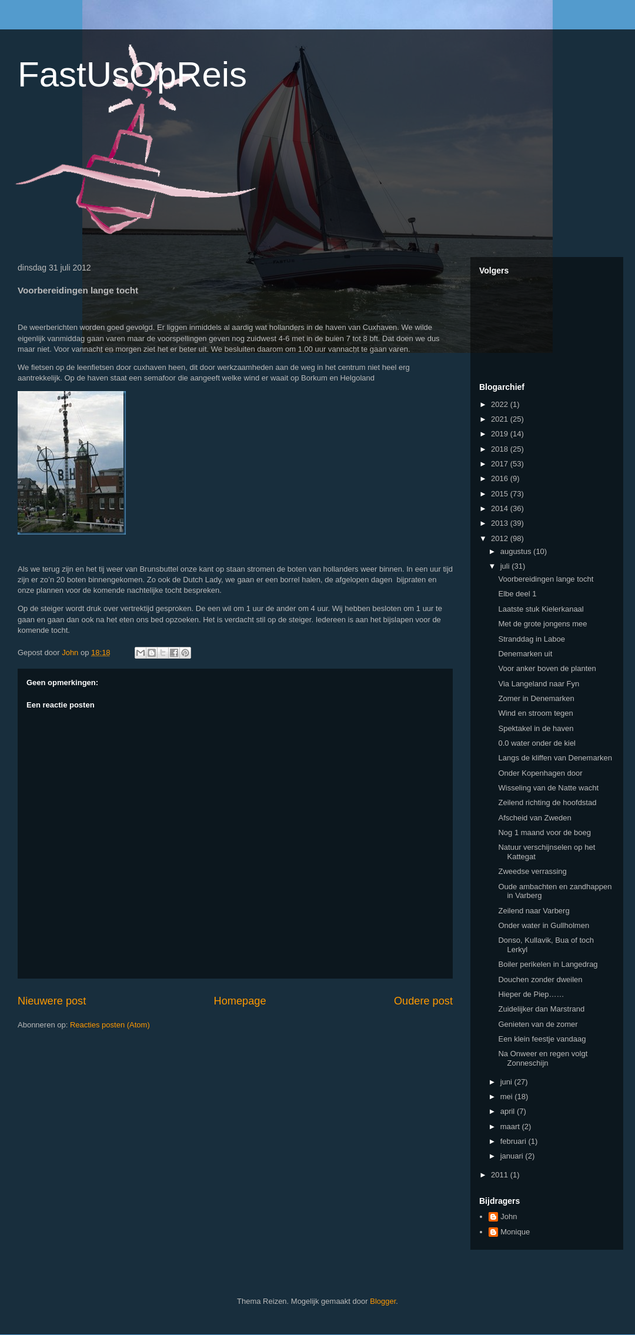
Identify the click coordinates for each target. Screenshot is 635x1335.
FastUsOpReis (132, 74)
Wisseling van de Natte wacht (548, 787)
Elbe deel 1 (517, 593)
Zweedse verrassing (532, 871)
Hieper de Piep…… (531, 994)
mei (507, 1096)
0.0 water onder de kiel (537, 743)
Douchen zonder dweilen (540, 979)
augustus (516, 551)
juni (507, 1081)
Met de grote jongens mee (542, 623)
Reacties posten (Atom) (110, 1024)
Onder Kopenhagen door (540, 773)
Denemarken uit (525, 653)
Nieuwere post (52, 1001)
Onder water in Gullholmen (543, 925)
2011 (500, 1174)
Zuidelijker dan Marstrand (541, 1008)
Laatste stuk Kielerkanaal (540, 609)
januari (513, 1156)
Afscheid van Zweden (534, 817)
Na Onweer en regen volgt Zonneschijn (542, 1058)
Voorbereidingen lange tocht (545, 579)
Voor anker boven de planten (547, 668)
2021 (500, 419)
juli (506, 566)
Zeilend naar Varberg (533, 910)
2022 (500, 404)
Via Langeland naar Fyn (538, 683)
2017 (500, 463)
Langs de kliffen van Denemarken (554, 757)
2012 (500, 538)
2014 (500, 508)
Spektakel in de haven (535, 728)
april (508, 1111)
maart (511, 1126)
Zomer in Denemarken (536, 698)
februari (514, 1141)
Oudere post (423, 1001)
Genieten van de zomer (537, 1024)
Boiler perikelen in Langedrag (547, 964)
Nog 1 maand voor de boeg (544, 832)
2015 (500, 493)
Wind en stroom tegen (535, 713)
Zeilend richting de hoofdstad (547, 802)
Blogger (383, 1301)
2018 (500, 449)
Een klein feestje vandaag (542, 1038)
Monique (515, 1231)
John (508, 1216)
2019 (500, 433)
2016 (500, 478)
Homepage (240, 1001)
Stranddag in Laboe (531, 639)
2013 (500, 523)
